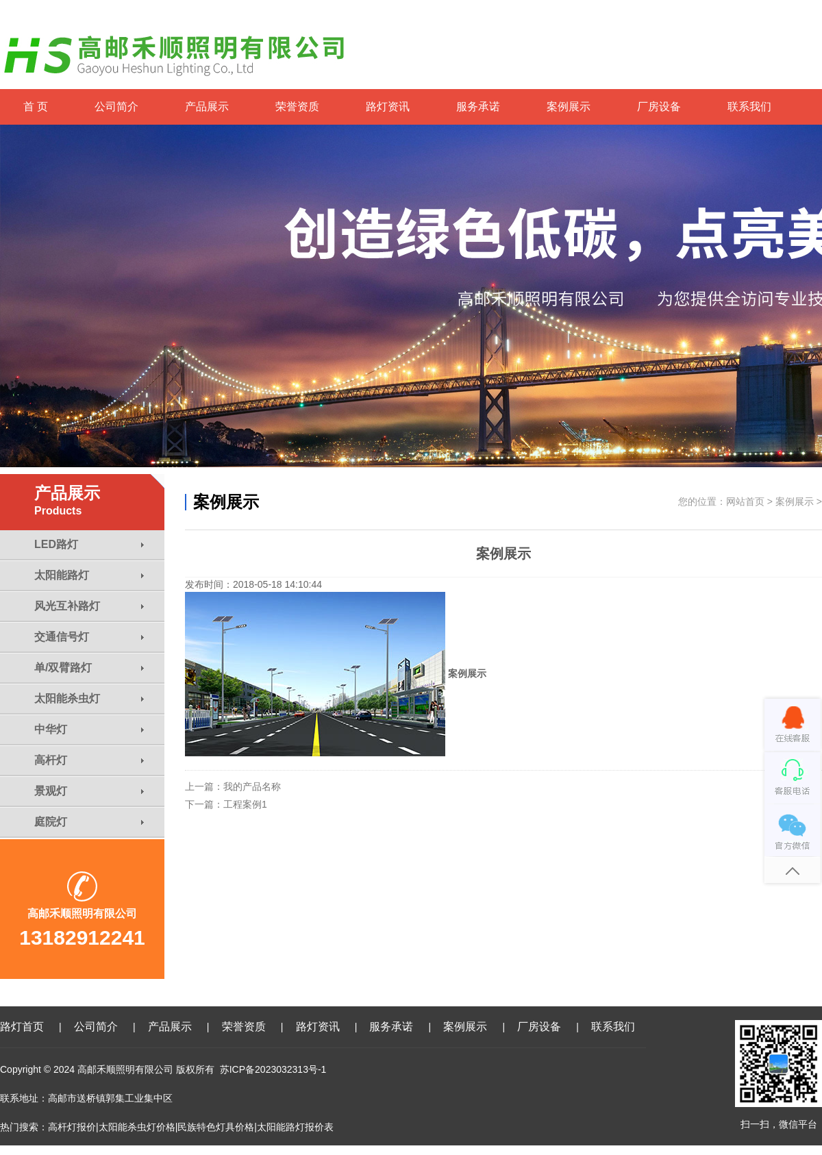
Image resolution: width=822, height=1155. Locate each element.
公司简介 (116, 106)
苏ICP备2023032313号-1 (273, 1069)
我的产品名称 (252, 786)
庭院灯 (89, 822)
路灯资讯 (388, 106)
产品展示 (207, 106)
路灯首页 (22, 1026)
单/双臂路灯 (89, 667)
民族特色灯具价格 (215, 1126)
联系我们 (749, 106)
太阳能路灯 (89, 575)
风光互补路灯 (89, 606)
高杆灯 (89, 760)
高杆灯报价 (72, 1126)
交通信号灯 (89, 637)
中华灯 (89, 729)
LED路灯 (89, 544)
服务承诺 (478, 106)
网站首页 (745, 501)
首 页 (35, 106)
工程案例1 (245, 804)
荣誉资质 (297, 106)
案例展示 (568, 106)
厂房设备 (659, 106)
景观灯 (89, 791)
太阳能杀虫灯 (89, 698)
